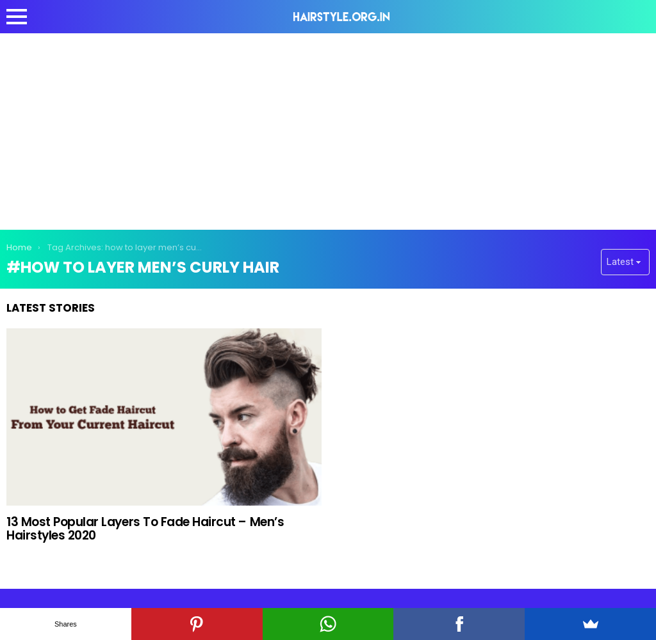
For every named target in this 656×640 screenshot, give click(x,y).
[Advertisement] (328, 129)
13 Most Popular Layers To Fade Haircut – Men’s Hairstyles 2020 (145, 528)
